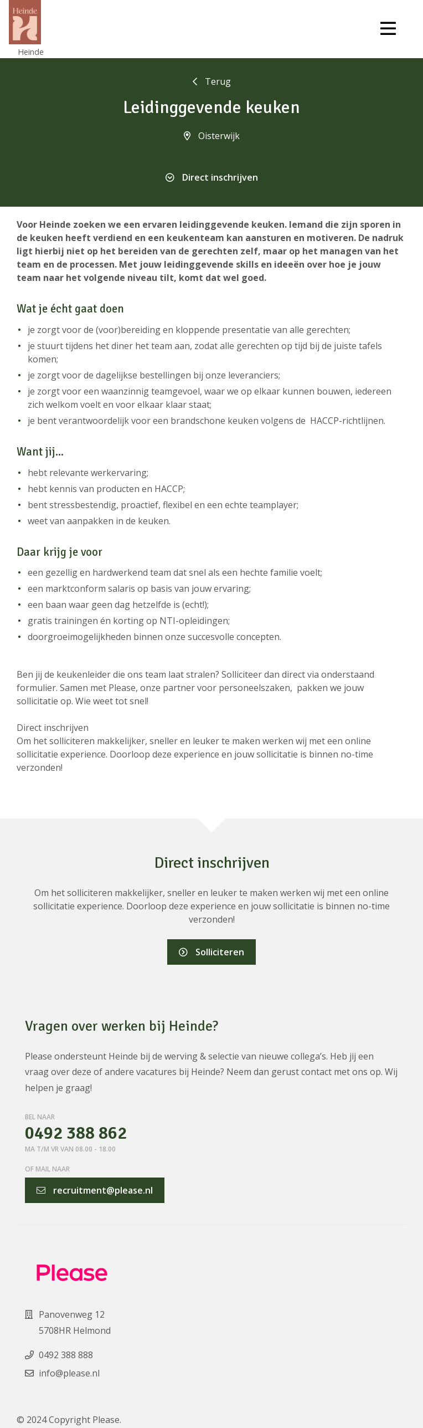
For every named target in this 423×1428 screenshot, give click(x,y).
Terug (212, 81)
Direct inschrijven (212, 177)
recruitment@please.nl (95, 1190)
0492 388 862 (76, 1133)
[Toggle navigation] (388, 29)
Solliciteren (211, 952)
